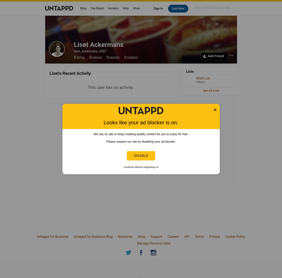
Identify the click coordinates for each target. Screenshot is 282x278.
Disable (141, 156)
